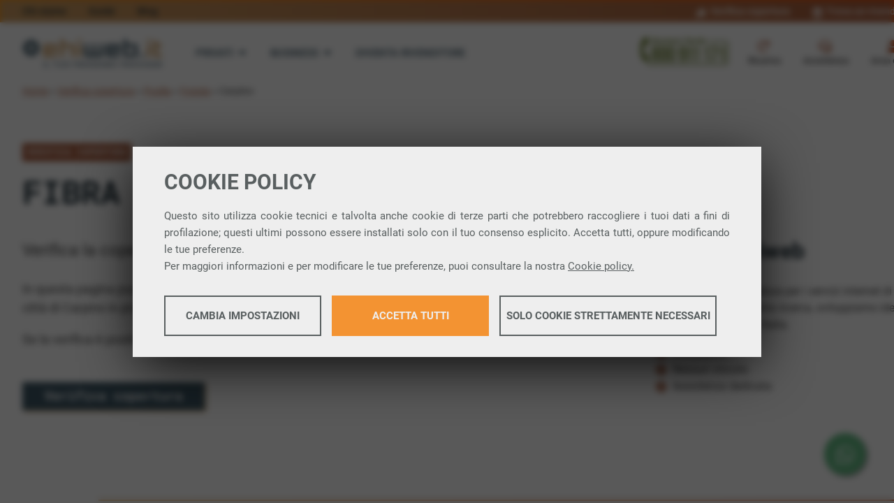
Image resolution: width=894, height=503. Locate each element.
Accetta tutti (410, 315)
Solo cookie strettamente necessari (608, 315)
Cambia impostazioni (243, 315)
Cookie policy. (601, 266)
